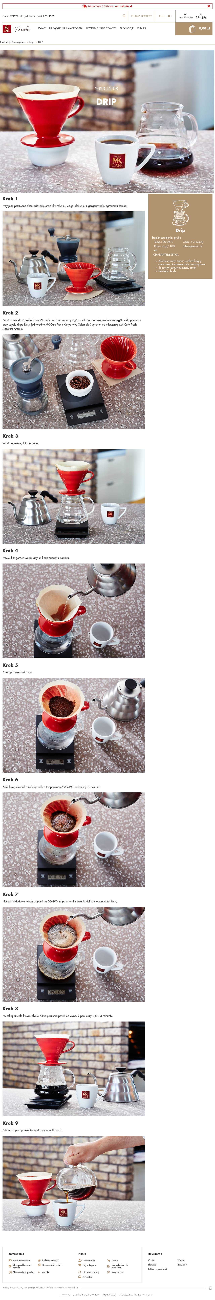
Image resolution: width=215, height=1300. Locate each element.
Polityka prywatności (157, 1269)
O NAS (141, 28)
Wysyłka (181, 1260)
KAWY (42, 28)
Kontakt (45, 1272)
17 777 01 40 (16, 16)
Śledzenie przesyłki (50, 1260)
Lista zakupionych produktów (120, 1266)
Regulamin (182, 1265)
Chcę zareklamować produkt (22, 1266)
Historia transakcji (91, 1272)
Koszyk (115, 1260)
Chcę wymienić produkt (23, 1272)
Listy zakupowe (89, 1265)
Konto (82, 1253)
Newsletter (87, 1277)
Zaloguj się (201, 15)
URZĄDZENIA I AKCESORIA (66, 28)
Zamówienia (16, 1253)
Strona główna (18, 42)
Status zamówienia (21, 1260)
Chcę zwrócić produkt (52, 1265)
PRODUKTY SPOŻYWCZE (101, 28)
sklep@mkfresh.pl (109, 1295)
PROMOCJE (127, 28)
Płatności (152, 1265)
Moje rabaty (117, 1272)
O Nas (151, 1260)
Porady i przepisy (141, 16)
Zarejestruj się (89, 1260)
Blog (161, 16)
